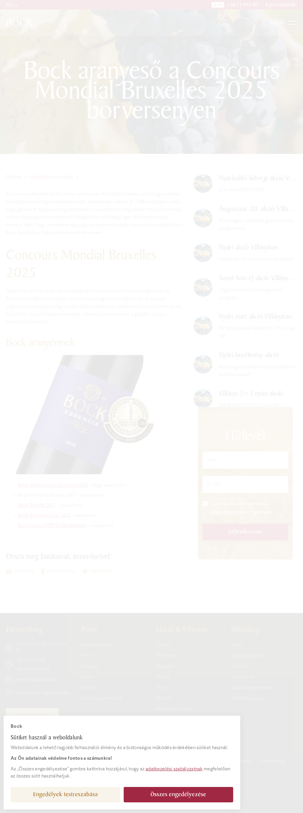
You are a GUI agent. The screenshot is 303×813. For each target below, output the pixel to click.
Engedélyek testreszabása (65, 794)
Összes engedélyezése (178, 794)
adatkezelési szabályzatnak (174, 769)
